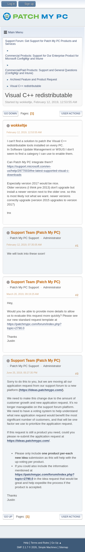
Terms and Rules (40, 542)
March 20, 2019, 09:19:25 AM (23, 294)
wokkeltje (19, 125)
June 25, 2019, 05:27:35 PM (22, 372)
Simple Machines (47, 547)
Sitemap (63, 547)
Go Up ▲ (56, 542)
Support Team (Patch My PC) (35, 232)
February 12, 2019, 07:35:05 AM (24, 244)
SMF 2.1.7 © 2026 (27, 547)
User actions (70, 113)
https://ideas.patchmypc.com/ (41, 390)
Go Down (10, 113)
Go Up (8, 516)
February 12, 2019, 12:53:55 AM (24, 132)
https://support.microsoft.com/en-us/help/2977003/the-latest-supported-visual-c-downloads (38, 170)
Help (26, 542)
